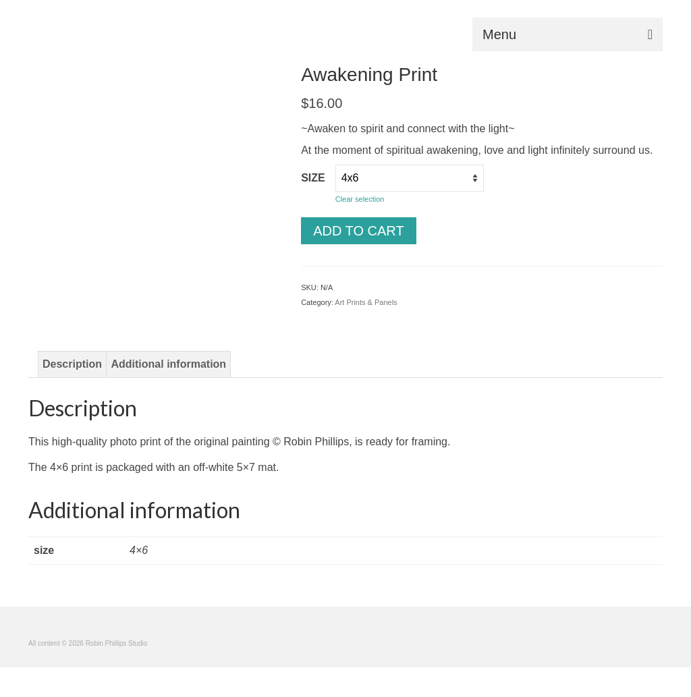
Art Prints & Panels (366, 302)
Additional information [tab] (168, 364)
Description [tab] (72, 364)
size (313, 178)
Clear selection (360, 199)
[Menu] (567, 34)
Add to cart (358, 230)
